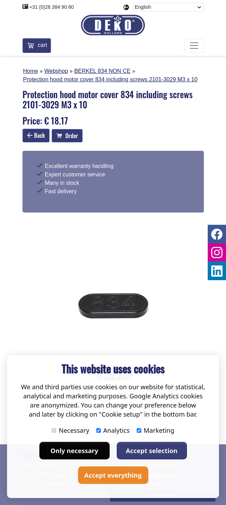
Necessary (70, 430)
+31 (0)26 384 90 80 (51, 7)
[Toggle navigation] (194, 46)
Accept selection (151, 450)
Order (67, 136)
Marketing (155, 430)
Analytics (113, 430)
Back (36, 135)
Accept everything (113, 475)
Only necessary (74, 450)
